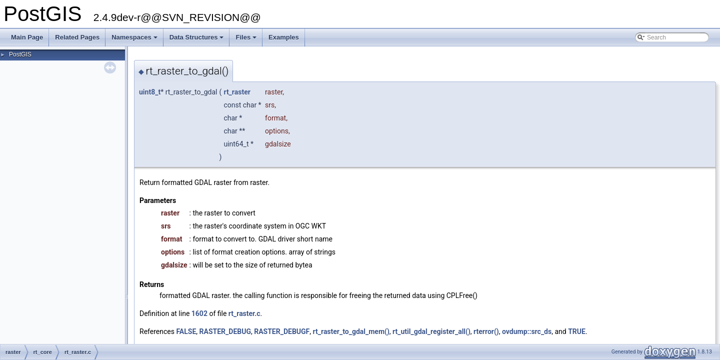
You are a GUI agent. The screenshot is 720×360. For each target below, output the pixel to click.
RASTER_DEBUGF (282, 332)
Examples (283, 37)
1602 (200, 314)
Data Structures (198, 40)
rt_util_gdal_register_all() (431, 332)
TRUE (577, 332)
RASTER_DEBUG (225, 332)
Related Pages (77, 37)
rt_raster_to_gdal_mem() (351, 332)
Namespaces (135, 40)
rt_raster (237, 92)
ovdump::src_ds (527, 332)
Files (247, 40)
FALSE (186, 332)
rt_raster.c (244, 314)
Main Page (27, 37)
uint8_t (149, 92)
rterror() (486, 332)
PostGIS (20, 54)
